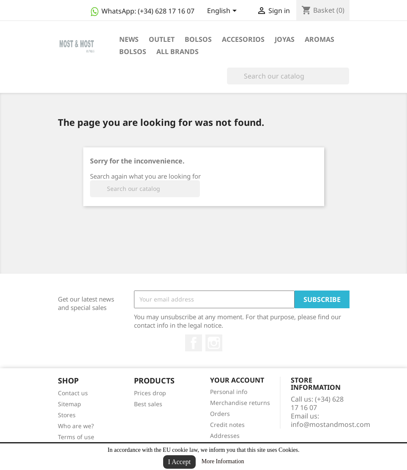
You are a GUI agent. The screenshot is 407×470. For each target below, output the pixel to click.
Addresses (225, 436)
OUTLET (162, 39)
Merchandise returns (240, 403)
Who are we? (76, 426)
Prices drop (150, 393)
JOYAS (285, 39)
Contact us (73, 393)
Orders (220, 414)
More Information (223, 461)
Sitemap (69, 404)
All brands (177, 51)
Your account (237, 380)
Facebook (193, 342)
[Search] (288, 76)
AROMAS (319, 39)
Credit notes (227, 425)
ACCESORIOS (243, 39)
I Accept (179, 461)
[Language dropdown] (223, 11)
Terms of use (76, 437)
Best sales (148, 404)
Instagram (213, 342)
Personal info (228, 392)
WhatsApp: (141, 11)
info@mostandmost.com (330, 424)
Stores (67, 415)
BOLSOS (198, 39)
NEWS (129, 39)
